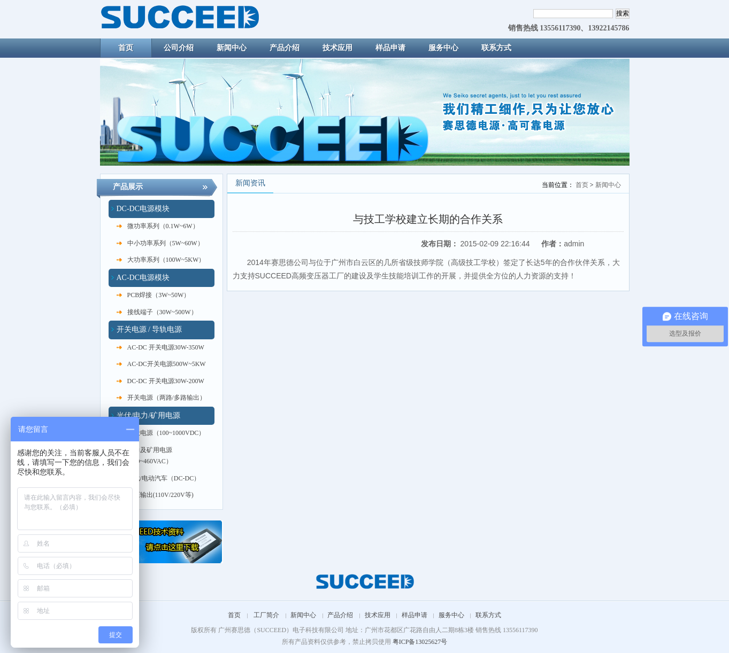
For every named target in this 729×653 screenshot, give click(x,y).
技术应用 (377, 615)
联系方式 (488, 615)
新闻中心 (608, 185)
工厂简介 (266, 615)
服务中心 (451, 615)
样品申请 (414, 615)
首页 (581, 185)
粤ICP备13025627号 (420, 642)
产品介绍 (340, 615)
